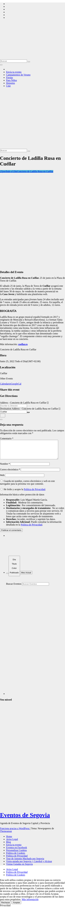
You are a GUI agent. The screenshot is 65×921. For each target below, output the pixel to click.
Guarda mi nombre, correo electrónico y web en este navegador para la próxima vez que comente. (27, 486)
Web (2, 479)
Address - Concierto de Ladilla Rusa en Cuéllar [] (24, 402)
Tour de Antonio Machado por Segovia (25, 862)
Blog (8, 845)
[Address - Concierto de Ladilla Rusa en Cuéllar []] (13, 405)
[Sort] (14, 569)
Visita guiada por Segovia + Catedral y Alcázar (29, 865)
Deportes (10, 83)
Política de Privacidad (34, 493)
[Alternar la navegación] (1, 64)
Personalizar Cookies (16, 854)
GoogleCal (16, 383)
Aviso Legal (12, 843)
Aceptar (16, 906)
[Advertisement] (28, 118)
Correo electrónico (10, 473)
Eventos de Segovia (25, 818)
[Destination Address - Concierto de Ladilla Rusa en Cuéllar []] (13, 411)
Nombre (5, 467)
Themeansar (6, 835)
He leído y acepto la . (23, 493)
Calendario (5, 383)
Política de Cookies (15, 856)
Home (9, 840)
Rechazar (5, 906)
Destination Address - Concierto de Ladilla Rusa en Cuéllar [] (30, 408)
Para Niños (11, 80)
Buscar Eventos (13, 587)
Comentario (6, 438)
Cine (8, 86)
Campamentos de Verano (18, 74)
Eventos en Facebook (16, 851)
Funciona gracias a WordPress (15, 832)
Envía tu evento (13, 72)
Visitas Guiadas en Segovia (19, 867)
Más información (30, 903)
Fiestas (9, 77)
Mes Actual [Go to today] (26, 576)
